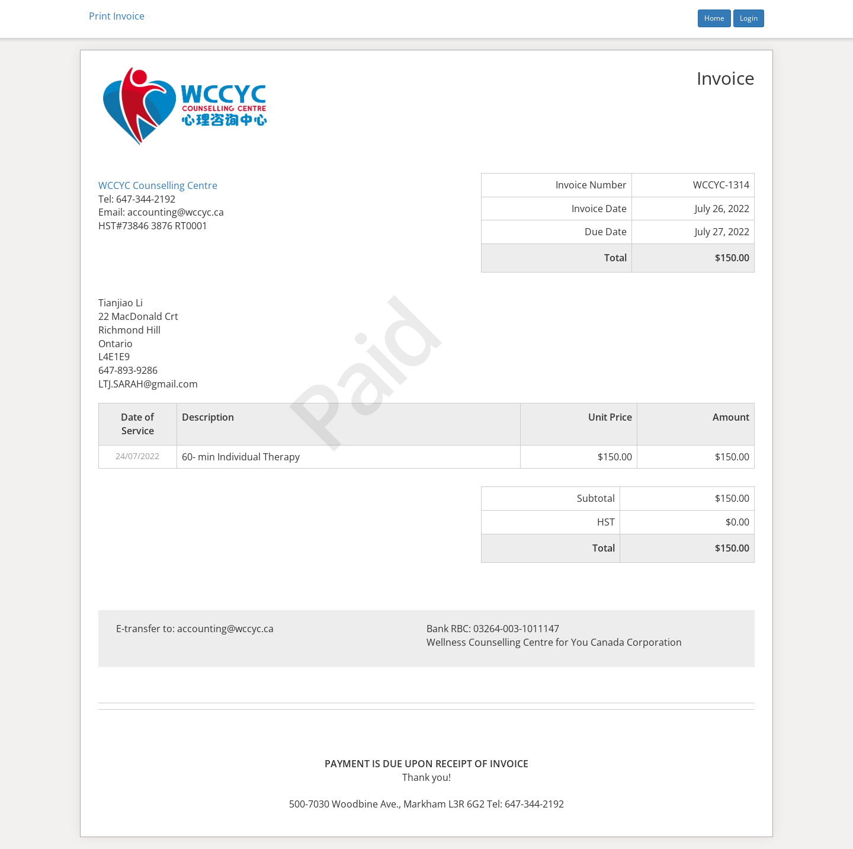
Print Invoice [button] (117, 16)
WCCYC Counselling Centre (157, 185)
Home (714, 18)
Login (749, 18)
